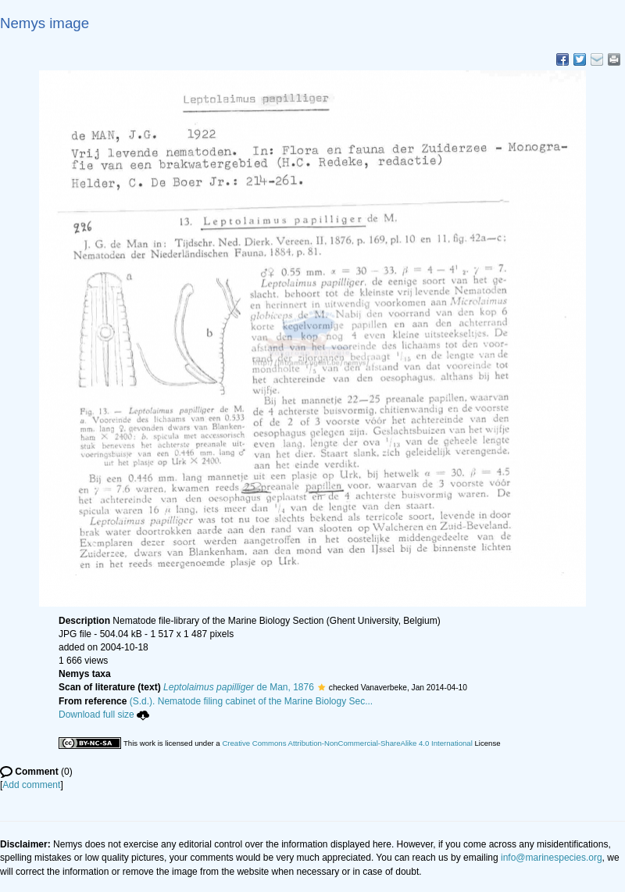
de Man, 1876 (238, 687)
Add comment (31, 784)
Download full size (104, 714)
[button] (321, 687)
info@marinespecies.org (551, 857)
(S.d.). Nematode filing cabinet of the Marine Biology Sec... (251, 701)
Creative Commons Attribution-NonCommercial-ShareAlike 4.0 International (347, 743)
